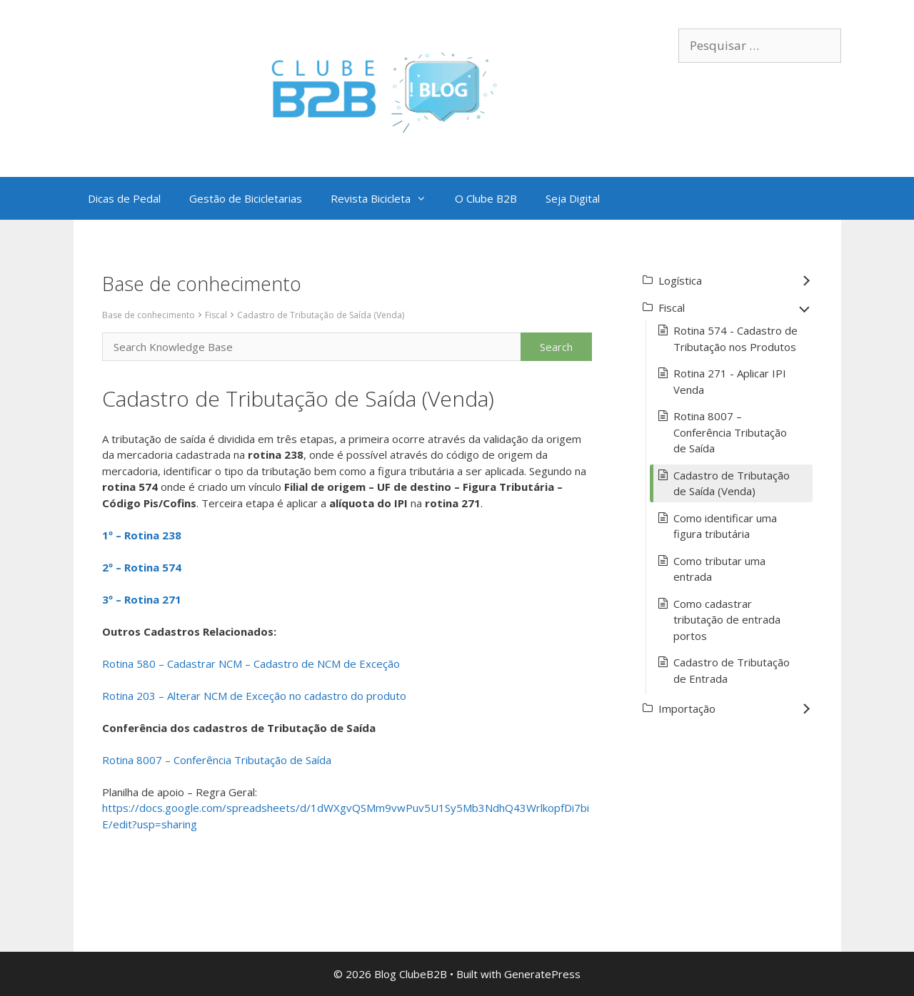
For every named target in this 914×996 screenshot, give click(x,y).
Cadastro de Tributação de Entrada (731, 670)
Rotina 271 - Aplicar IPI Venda (729, 381)
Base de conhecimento (148, 315)
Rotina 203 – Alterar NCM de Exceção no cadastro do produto (254, 695)
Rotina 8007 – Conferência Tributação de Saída (216, 760)
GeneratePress (542, 974)
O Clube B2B (486, 198)
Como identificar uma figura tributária (725, 526)
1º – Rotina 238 (141, 535)
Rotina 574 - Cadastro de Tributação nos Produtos (735, 338)
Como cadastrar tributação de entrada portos (726, 619)
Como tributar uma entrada (719, 569)
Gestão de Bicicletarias (245, 198)
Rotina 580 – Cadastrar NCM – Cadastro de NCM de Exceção (251, 663)
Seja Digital (573, 198)
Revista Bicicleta (386, 198)
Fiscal (216, 315)
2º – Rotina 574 (141, 567)
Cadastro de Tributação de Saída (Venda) (320, 315)
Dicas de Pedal (124, 198)
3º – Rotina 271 (141, 599)
